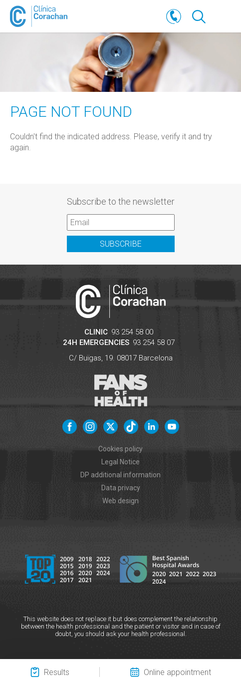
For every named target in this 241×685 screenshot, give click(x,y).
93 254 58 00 (132, 332)
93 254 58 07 (154, 342)
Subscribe (121, 244)
